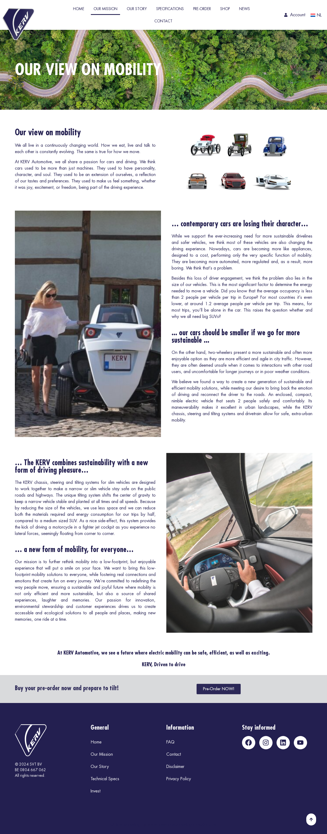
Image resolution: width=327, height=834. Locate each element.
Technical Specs (105, 779)
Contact (163, 21)
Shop (225, 9)
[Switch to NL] (315, 15)
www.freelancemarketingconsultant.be (181, 824)
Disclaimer (175, 767)
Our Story (137, 9)
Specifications (170, 9)
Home (78, 9)
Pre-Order (202, 9)
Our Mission (105, 9)
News (244, 9)
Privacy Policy (178, 779)
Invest (95, 791)
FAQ (170, 742)
